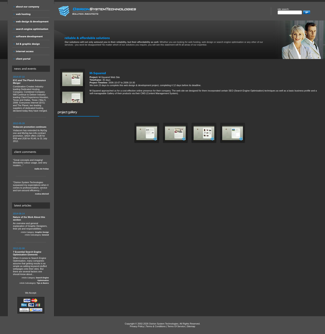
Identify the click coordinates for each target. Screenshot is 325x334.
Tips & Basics (43, 283)
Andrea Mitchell (42, 194)
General (45, 235)
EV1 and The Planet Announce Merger (29, 81)
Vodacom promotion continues (29, 127)
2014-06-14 (19, 213)
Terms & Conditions (156, 326)
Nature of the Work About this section (29, 218)
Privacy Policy (137, 326)
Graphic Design (42, 232)
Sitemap (191, 326)
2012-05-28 (19, 123)
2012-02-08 (19, 248)
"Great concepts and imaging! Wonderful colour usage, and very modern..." (31, 164)
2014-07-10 (19, 77)
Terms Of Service (176, 326)
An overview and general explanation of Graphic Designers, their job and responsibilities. (31, 224)
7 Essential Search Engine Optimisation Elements (27, 253)
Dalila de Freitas (41, 169)
